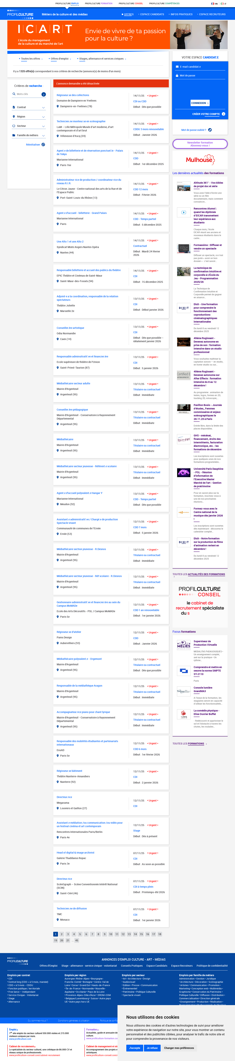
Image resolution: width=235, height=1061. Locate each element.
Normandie (88, 988)
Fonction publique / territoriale (24, 988)
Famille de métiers (25, 135)
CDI (10, 978)
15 (141, 934)
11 (116, 934)
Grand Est (85, 985)
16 (147, 934)
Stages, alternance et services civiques (102, 58)
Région (18, 116)
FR (214, 3)
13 (129, 934)
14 (135, 934)
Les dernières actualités (198, 173)
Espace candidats (152, 14)
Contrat (19, 107)
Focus (184, 632)
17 (153, 934)
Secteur (19, 126)
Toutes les (199, 574)
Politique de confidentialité (212, 965)
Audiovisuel (129, 981)
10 (110, 934)
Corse (75, 985)
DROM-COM (104, 995)
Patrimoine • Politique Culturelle (139, 991)
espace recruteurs (212, 14)
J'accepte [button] (134, 1048)
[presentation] (197, 88)
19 (55, 940)
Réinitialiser (35, 144)
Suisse (94, 998)
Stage (11, 998)
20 (61, 940)
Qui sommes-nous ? (38, 1020)
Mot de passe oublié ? (196, 130)
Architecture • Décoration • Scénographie (201, 981)
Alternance (14, 1001)
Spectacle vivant (131, 995)
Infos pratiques (182, 14)
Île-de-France (73, 988)
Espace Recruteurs (182, 965)
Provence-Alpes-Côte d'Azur (81, 995)
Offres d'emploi (61, 58)
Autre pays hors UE (79, 1001)
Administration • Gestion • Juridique (197, 978)
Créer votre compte (208, 114)
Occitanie (81, 991)
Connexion (199, 103)
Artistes (184, 985)
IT (223, 3)
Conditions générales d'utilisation (73, 1020)
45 (76, 940)
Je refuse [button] (152, 1048)
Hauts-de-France (101, 985)
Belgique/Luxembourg (77, 998)
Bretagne (87, 981)
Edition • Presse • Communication (140, 985)
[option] (200, 685)
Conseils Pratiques (132, 965)
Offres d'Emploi (48, 965)
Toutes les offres (31, 58)
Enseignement (187, 1001)
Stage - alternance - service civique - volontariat (89, 965)
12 (123, 934)
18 (159, 934)
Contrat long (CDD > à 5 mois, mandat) (28, 981)
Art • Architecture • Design (136, 978)
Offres (129, 14)
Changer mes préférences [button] (179, 1048)
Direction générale (210, 998)
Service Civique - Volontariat (23, 995)
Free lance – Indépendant (21, 991)
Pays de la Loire (96, 991)
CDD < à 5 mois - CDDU (20, 985)
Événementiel (130, 988)
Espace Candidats (157, 965)
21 (67, 940)
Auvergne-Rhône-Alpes (77, 978)
